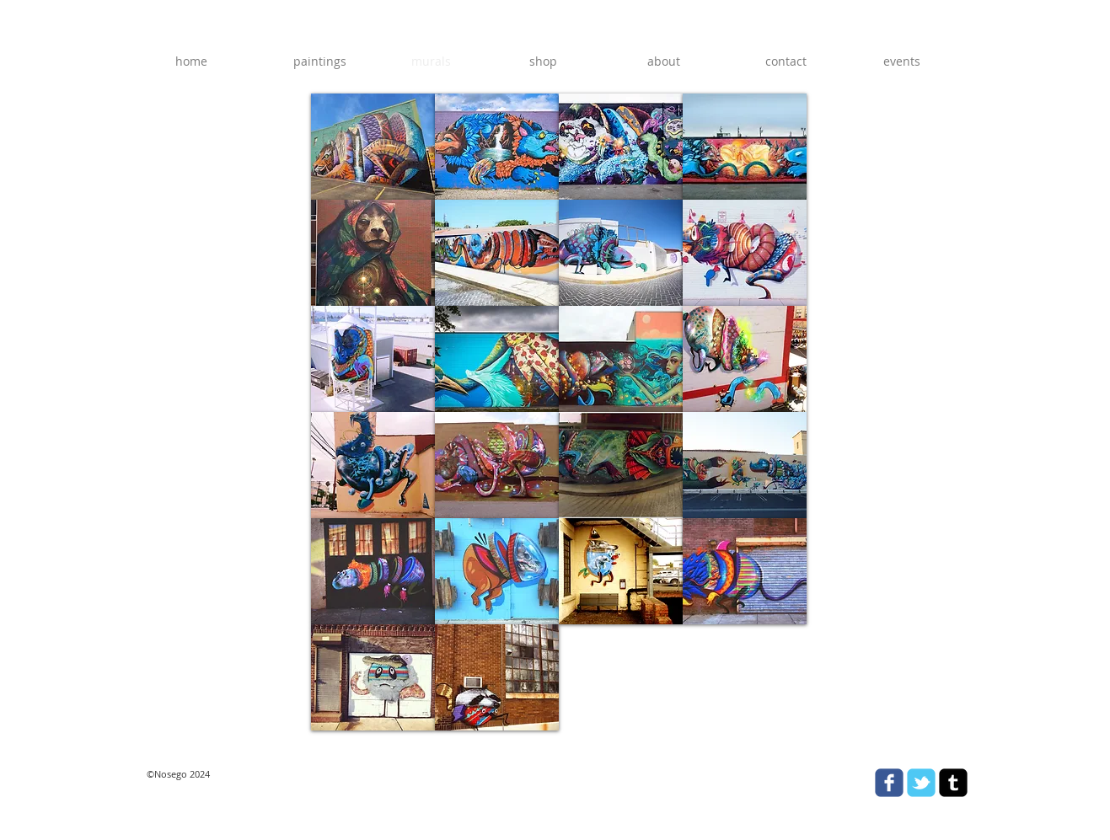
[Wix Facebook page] (889, 782)
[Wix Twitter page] (921, 782)
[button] (373, 147)
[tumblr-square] (953, 782)
